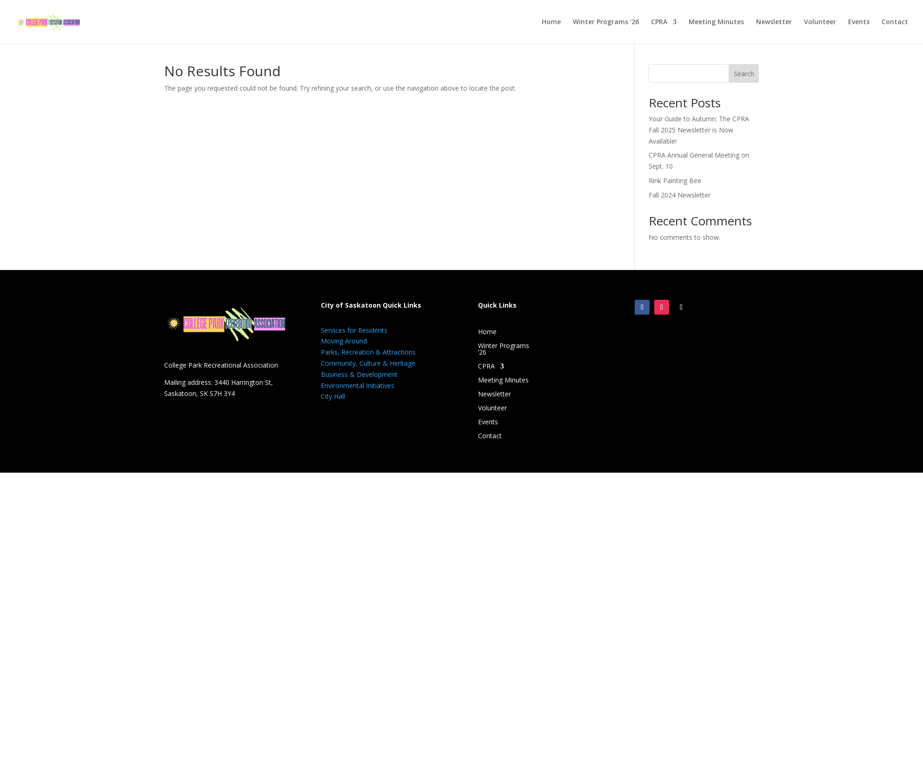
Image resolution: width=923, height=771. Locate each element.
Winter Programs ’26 (606, 22)
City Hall (333, 396)
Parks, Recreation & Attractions (368, 352)
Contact (895, 22)
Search (744, 73)
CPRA (659, 22)
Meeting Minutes (716, 22)
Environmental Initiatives (357, 385)
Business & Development (359, 374)
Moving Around (344, 340)
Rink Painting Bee (675, 180)
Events (859, 22)
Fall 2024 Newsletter (680, 195)
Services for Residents (354, 330)
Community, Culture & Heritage (368, 363)
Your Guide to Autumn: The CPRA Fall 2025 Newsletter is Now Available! (699, 129)
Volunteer (820, 22)
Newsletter (774, 22)
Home (551, 22)
